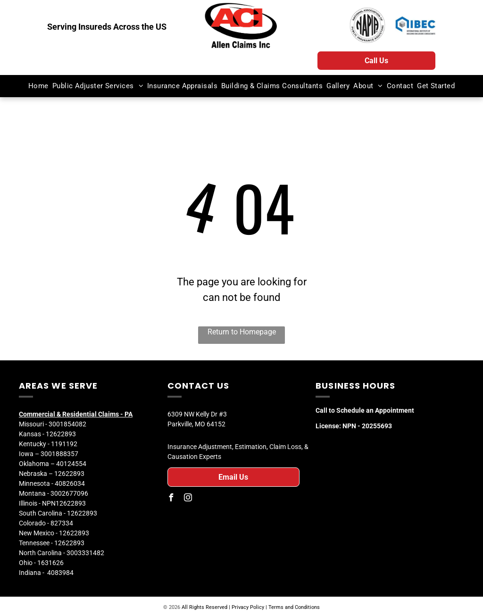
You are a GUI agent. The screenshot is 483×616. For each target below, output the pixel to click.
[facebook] (171, 498)
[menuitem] (38, 86)
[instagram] (188, 498)
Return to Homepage (242, 331)
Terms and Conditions (294, 607)
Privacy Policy (248, 607)
